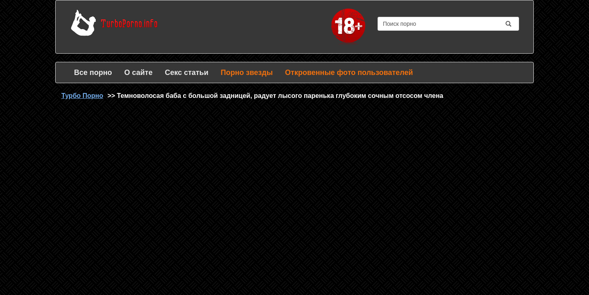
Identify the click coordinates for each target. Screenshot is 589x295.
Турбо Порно (82, 95)
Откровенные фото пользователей (349, 72)
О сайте (138, 72)
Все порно (93, 72)
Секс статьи (187, 72)
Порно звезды (246, 72)
